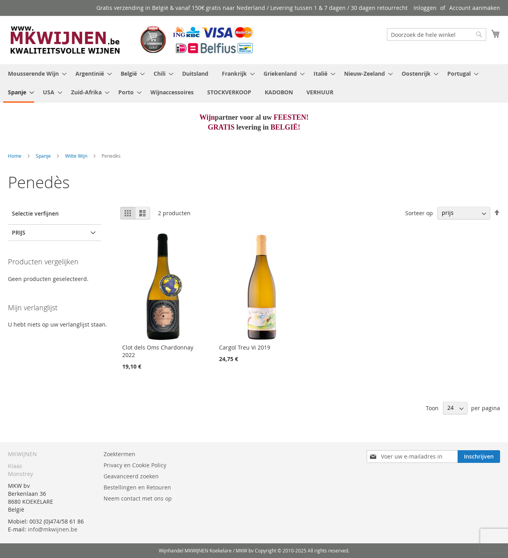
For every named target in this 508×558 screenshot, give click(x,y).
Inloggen (425, 7)
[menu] (254, 83)
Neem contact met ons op (138, 498)
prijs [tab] (18, 232)
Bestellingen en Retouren (137, 487)
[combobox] (436, 34)
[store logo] (131, 39)
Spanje (44, 156)
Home (15, 156)
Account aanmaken (474, 7)
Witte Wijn (77, 156)
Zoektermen (119, 454)
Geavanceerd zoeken (131, 476)
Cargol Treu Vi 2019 (244, 347)
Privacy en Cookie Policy (135, 465)
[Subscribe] (479, 456)
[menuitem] (35, 73)
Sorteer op (419, 212)
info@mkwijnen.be (52, 529)
